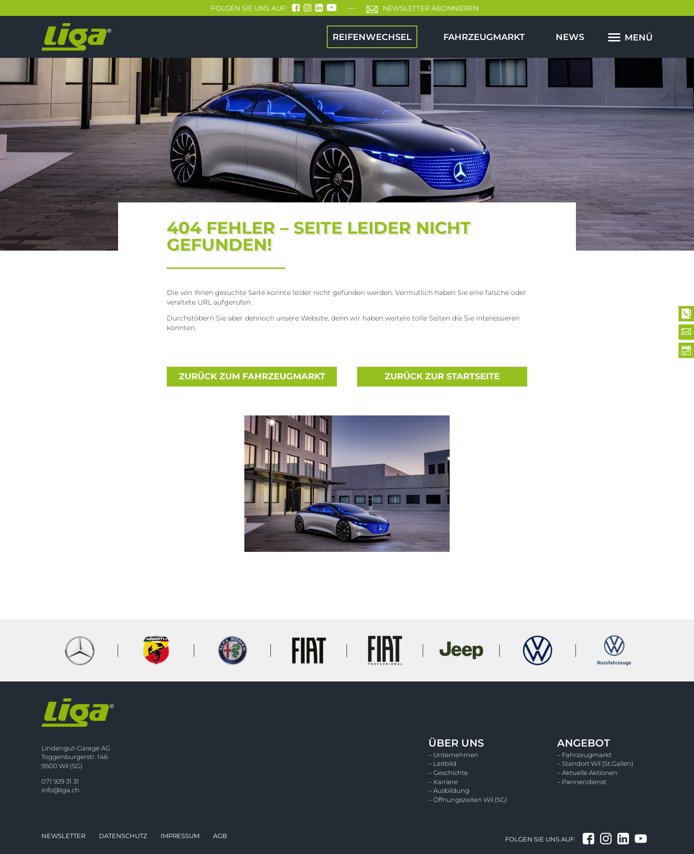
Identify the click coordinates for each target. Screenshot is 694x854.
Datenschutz (123, 836)
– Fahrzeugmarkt (584, 755)
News (570, 36)
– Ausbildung (448, 790)
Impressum (180, 836)
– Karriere (443, 782)
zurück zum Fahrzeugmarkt (252, 376)
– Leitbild (442, 763)
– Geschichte (448, 772)
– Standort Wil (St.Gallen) (595, 763)
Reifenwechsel (372, 36)
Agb (220, 836)
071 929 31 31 (60, 781)
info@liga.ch (60, 790)
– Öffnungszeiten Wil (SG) (467, 799)
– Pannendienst (581, 782)
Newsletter (63, 836)
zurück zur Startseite (442, 376)
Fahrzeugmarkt (484, 36)
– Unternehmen (453, 755)
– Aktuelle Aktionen (587, 772)
